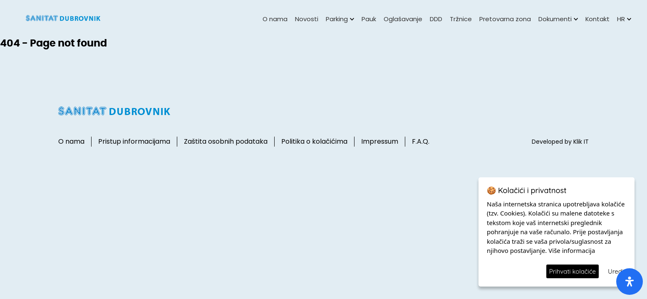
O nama (275, 19)
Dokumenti (558, 19)
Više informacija (571, 250)
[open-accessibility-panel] (629, 281)
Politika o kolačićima (314, 141)
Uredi (615, 271)
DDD (436, 19)
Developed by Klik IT (560, 141)
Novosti (306, 19)
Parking (340, 19)
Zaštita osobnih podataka (226, 141)
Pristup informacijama (134, 141)
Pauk (369, 19)
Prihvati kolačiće (572, 271)
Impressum (379, 141)
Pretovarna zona (505, 19)
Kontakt (597, 19)
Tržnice (461, 19)
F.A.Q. (420, 141)
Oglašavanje (403, 19)
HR (624, 19)
